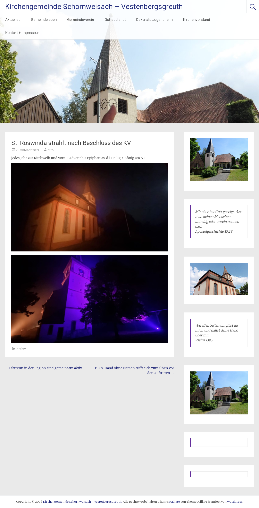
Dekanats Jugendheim (154, 19)
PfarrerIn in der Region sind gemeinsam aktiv (43, 368)
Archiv (21, 349)
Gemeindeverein (80, 19)
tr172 (51, 150)
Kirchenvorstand (196, 19)
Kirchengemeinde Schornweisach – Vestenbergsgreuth (94, 6)
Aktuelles (12, 19)
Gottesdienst (115, 19)
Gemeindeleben (44, 19)
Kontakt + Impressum (23, 33)
